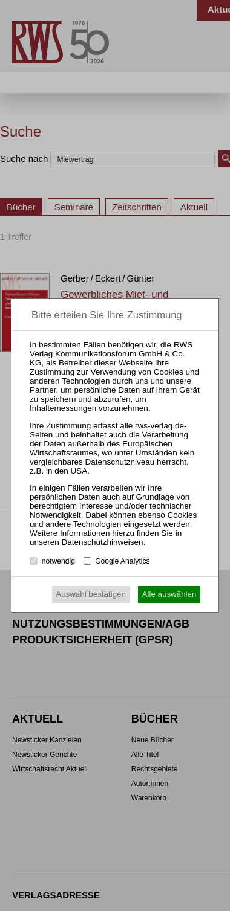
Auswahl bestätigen (91, 594)
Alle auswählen (169, 594)
